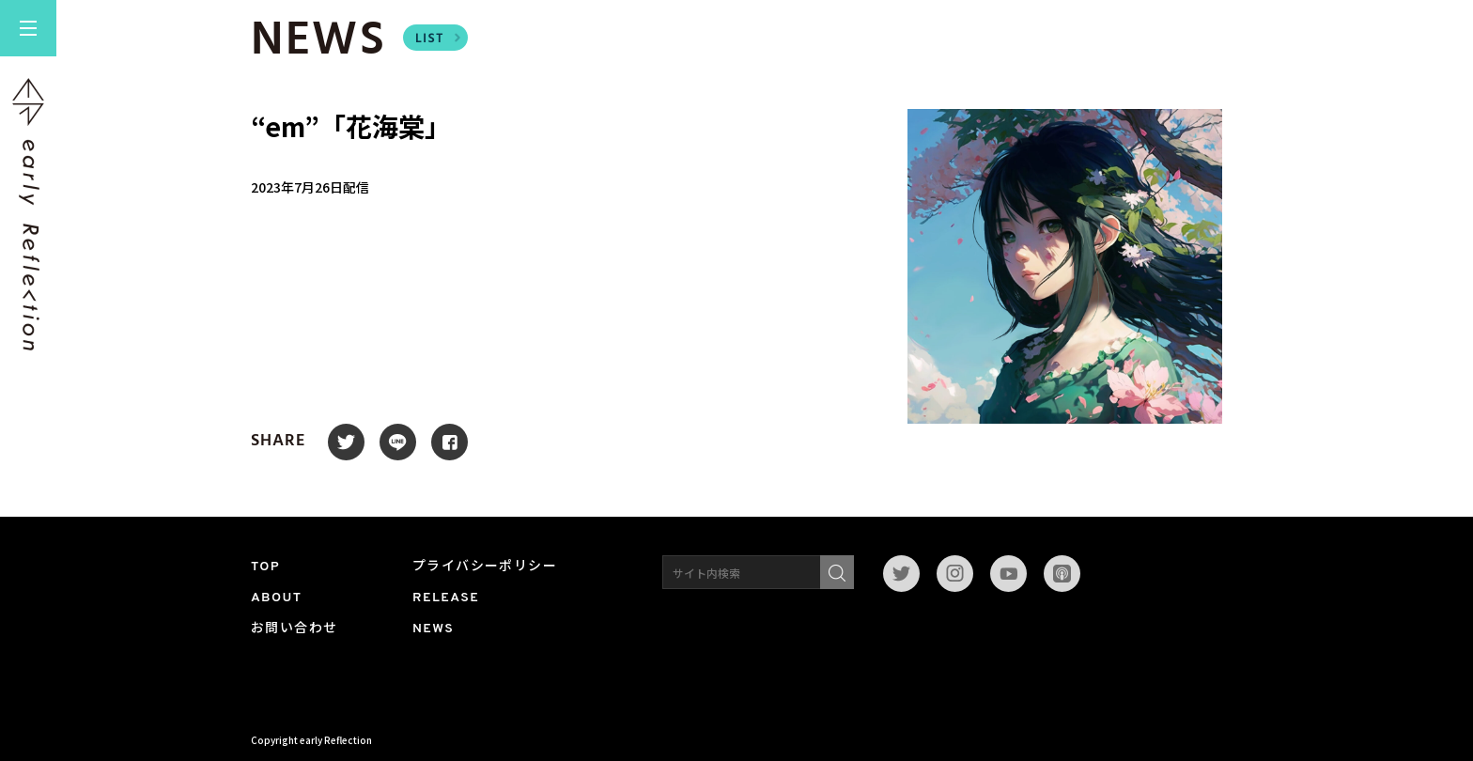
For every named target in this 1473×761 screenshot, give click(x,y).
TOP (265, 567)
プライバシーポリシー (484, 567)
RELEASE (445, 598)
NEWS (433, 629)
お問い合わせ (294, 629)
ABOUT (276, 598)
